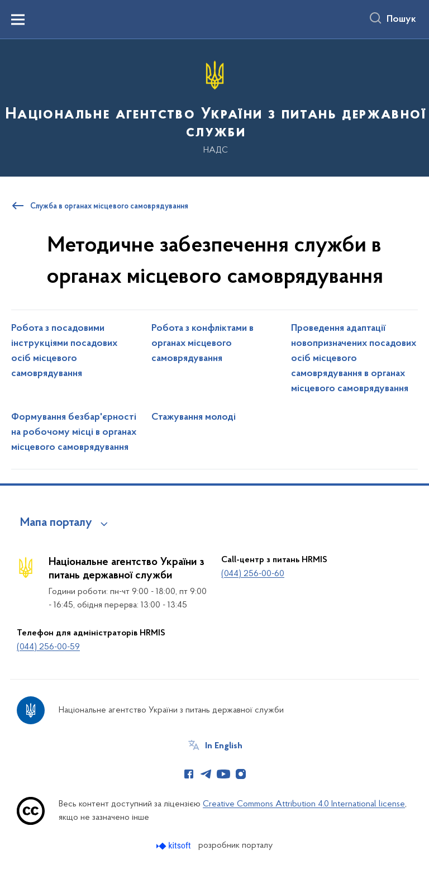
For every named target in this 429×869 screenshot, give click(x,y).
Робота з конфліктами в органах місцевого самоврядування (202, 344)
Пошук (401, 20)
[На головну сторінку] (214, 107)
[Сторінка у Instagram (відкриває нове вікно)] (240, 774)
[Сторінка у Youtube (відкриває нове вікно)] (223, 774)
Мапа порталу (56, 523)
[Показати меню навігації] (17, 19)
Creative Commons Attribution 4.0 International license (304, 804)
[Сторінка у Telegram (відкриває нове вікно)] (206, 774)
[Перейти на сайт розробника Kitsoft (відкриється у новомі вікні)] (174, 846)
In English (223, 746)
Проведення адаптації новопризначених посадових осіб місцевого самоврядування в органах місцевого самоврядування (353, 359)
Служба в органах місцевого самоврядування (109, 207)
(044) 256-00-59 (48, 647)
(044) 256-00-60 (252, 573)
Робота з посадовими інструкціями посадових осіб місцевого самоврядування (64, 351)
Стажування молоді (193, 417)
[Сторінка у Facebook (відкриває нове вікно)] (189, 774)
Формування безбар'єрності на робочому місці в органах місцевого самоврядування (73, 432)
